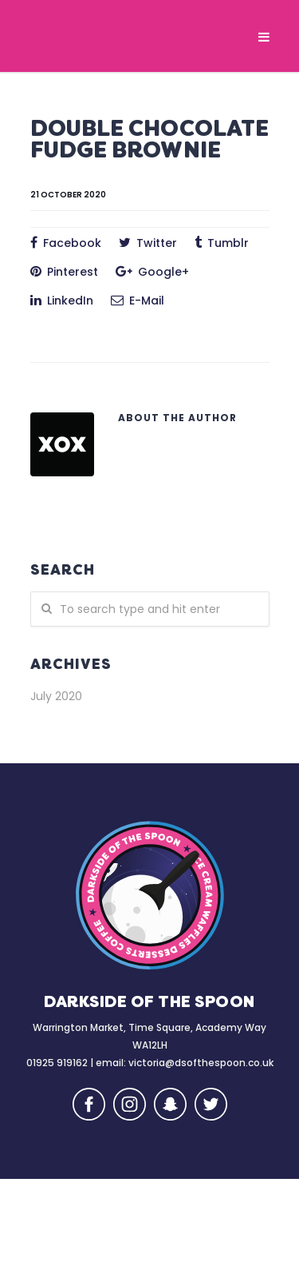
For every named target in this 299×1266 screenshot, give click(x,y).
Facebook (65, 243)
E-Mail (137, 301)
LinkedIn (61, 301)
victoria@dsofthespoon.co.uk (200, 1062)
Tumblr (222, 243)
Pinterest (64, 272)
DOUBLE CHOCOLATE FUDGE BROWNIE (149, 141)
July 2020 (56, 696)
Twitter (148, 243)
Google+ (152, 272)
